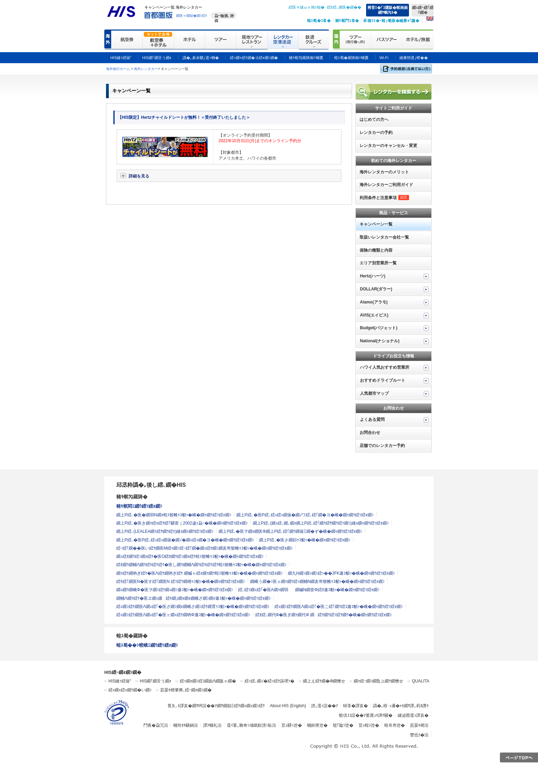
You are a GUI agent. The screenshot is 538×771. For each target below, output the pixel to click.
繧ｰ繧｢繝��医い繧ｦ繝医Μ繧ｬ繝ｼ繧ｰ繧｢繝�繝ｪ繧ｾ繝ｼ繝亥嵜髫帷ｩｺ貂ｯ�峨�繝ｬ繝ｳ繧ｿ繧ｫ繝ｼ (204, 548)
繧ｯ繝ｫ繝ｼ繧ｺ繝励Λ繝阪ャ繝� (208, 681)
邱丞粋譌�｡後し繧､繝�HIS (151, 485)
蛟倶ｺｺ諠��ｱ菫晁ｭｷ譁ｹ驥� (366, 715)
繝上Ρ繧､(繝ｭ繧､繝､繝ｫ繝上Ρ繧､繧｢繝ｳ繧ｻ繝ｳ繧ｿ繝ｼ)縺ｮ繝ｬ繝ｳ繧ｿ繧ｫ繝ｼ (321, 523)
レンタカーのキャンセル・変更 (388, 145)
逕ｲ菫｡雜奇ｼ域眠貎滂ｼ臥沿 (251, 725)
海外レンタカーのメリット (384, 172)
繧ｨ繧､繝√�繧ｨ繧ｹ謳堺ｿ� (269, 681)
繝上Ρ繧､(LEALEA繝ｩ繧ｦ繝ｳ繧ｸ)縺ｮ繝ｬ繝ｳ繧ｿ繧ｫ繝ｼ (164, 531)
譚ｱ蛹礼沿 (212, 725)
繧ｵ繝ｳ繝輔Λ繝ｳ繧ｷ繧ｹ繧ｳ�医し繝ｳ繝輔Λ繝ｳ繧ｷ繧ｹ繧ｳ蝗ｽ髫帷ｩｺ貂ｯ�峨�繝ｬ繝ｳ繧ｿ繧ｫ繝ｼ (201, 564)
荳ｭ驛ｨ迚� (291, 725)
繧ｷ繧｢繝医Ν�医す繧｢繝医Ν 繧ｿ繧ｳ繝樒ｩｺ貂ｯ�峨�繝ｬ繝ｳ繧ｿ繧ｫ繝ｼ (180, 581)
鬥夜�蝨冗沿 (155, 725)
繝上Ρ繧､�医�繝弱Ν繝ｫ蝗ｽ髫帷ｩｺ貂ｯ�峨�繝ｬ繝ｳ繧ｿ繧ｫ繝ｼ (173, 515)
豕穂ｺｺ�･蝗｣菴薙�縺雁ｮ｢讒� (391, 21)
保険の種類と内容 (376, 250)
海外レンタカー (146, 69)
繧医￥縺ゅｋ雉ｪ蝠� (307, 7)
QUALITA (420, 681)
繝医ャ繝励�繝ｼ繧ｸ (191, 16)
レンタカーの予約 (376, 132)
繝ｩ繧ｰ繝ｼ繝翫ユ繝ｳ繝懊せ (378, 681)
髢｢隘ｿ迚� (343, 725)
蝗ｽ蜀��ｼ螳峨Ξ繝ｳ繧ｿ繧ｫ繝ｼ (147, 645)
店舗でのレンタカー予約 (382, 445)
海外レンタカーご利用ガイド (386, 184)
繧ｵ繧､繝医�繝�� (344, 7)
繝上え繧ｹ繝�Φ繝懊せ (324, 681)
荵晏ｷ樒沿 (419, 725)
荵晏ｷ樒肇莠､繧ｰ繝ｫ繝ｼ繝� (186, 690)
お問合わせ (370, 432)
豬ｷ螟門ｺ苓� (347, 21)
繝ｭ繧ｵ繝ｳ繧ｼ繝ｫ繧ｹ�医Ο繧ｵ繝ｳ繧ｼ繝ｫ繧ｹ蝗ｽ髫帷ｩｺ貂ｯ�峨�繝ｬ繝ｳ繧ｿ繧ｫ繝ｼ (190, 556)
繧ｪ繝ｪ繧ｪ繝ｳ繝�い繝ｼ (130, 690)
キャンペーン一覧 (376, 224)
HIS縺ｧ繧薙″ (119, 681)
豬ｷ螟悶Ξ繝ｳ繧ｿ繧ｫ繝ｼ (139, 506)
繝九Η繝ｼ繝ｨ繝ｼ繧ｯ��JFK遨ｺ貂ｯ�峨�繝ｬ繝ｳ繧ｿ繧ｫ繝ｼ (341, 573)
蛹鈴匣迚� (317, 725)
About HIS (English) (288, 705)
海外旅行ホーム (118, 69)
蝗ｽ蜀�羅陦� (132, 635)
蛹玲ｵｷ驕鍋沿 (185, 725)
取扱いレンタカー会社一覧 (384, 237)
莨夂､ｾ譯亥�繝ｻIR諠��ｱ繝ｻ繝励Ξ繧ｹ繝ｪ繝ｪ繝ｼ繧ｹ (216, 705)
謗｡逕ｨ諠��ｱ (324, 705)
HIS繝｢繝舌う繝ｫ (155, 681)
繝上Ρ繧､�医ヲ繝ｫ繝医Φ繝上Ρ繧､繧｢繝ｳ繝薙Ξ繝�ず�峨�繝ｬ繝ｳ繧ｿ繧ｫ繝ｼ (290, 531)
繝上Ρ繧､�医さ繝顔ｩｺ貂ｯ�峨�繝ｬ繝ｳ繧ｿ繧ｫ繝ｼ (304, 540)
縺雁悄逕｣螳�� (413, 58)
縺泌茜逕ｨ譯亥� (413, 715)
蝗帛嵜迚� (394, 725)
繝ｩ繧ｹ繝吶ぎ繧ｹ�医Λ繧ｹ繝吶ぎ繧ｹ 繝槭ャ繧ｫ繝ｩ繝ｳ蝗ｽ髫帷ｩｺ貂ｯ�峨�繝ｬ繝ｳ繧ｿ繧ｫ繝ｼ (199, 573)
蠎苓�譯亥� (355, 705)
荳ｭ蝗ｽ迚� (369, 725)
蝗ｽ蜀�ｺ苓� (319, 21)
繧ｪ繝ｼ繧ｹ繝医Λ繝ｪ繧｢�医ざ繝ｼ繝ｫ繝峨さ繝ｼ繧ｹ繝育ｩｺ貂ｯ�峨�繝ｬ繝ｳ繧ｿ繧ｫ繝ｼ (192, 606)
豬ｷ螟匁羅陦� (132, 496)
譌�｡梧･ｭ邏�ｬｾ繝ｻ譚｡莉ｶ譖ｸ (401, 705)
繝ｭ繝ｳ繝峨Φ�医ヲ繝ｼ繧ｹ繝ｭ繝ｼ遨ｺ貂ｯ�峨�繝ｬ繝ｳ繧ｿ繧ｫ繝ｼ (174, 589)
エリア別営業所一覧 (378, 263)
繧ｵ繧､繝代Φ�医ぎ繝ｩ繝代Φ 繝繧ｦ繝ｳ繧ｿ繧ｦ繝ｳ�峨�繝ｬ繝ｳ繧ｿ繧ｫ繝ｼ (323, 614)
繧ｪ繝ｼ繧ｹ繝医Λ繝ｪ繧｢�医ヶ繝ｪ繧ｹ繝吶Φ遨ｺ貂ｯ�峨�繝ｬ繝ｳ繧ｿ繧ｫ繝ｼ (183, 614)
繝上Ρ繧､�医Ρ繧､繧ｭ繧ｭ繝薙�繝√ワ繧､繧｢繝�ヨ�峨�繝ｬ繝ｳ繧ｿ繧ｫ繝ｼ (305, 515)
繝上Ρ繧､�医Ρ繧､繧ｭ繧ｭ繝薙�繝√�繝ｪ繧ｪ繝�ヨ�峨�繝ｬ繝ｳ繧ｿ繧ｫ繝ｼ (185, 540)
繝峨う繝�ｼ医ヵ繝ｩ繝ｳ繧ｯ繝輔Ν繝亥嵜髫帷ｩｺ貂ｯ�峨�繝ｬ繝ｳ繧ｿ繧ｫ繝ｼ (317, 581)
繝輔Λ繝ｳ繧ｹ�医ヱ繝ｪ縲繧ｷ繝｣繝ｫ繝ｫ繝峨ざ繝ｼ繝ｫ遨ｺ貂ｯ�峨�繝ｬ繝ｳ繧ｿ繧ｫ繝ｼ (193, 598)
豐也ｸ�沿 (419, 735)
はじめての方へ (374, 119)
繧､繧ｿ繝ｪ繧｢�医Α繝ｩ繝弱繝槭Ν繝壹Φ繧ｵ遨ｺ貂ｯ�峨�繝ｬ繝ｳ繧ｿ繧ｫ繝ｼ (308, 589)
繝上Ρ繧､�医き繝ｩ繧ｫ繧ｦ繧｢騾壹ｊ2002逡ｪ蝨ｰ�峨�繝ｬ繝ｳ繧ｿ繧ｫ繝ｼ (182, 523)
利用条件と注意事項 (384, 197)
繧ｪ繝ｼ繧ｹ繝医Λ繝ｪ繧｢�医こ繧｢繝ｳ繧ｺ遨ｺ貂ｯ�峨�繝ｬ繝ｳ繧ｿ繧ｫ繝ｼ (338, 606)
